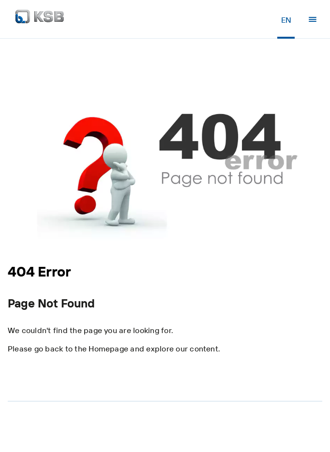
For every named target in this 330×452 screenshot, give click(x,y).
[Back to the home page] (39, 19)
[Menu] (312, 19)
